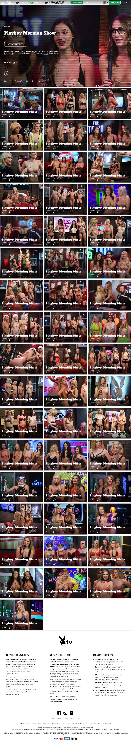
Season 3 (29, 81)
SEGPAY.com (82, 729)
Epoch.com (22, 729)
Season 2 (18, 81)
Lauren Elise (8, 55)
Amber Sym (8, 51)
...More (40, 81)
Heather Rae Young (31, 53)
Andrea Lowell (18, 51)
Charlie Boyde (46, 51)
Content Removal (114, 729)
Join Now (114, 3)
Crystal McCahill (18, 53)
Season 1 (7, 81)
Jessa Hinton (44, 53)
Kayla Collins (54, 53)
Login (125, 2)
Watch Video (16, 44)
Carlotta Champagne (32, 51)
